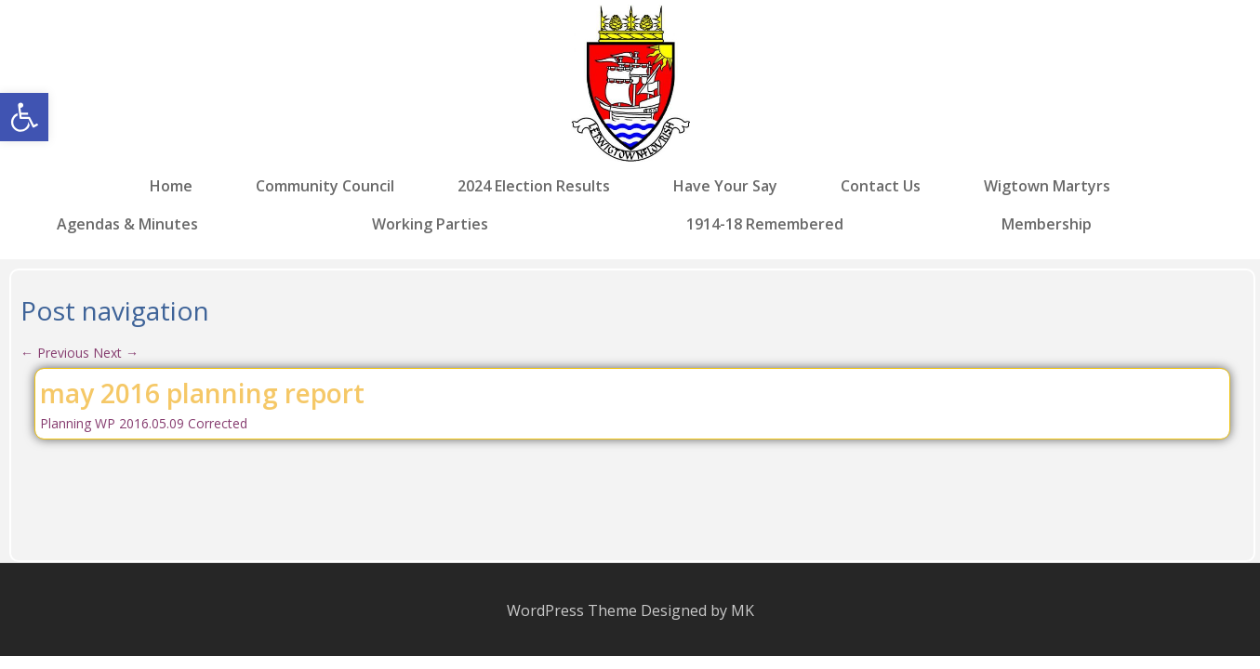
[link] (24, 117)
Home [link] (171, 186)
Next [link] (116, 352)
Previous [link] (54, 352)
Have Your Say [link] (725, 186)
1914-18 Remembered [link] (764, 223)
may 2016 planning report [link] (202, 393)
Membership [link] (1046, 223)
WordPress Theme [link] (572, 610)
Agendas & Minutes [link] (127, 223)
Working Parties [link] (430, 223)
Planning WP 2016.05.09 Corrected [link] (143, 423)
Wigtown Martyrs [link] (1047, 186)
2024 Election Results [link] (534, 186)
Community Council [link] (325, 186)
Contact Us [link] (881, 186)
